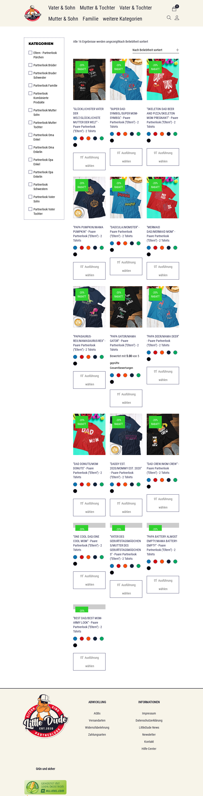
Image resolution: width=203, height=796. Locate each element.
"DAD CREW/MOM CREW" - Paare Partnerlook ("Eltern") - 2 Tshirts (163, 468)
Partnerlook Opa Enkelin (43, 174)
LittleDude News (122, 727)
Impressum (122, 713)
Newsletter (122, 735)
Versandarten (81, 720)
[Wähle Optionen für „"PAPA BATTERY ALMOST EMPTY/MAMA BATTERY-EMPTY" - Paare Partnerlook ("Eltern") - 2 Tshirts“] (163, 585)
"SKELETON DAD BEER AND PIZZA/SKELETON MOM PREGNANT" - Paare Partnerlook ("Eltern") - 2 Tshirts (162, 117)
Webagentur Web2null (142, 773)
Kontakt (122, 742)
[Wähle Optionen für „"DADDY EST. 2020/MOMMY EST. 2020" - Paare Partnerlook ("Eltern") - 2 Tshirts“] (126, 507)
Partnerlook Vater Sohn (44, 199)
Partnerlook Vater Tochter (44, 211)
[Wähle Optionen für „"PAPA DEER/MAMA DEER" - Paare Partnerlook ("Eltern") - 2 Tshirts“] (163, 375)
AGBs (81, 713)
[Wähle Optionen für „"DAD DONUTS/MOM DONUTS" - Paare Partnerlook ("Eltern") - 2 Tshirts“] (89, 507)
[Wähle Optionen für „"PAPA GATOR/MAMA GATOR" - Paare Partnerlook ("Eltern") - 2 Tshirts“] (126, 398)
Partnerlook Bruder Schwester (45, 75)
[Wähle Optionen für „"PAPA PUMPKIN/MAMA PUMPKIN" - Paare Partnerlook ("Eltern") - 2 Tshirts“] (89, 271)
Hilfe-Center (122, 749)
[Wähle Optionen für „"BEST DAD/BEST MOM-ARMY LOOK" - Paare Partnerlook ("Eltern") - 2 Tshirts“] (89, 662)
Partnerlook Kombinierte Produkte (41, 98)
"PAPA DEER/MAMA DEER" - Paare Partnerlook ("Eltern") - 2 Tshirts (163, 341)
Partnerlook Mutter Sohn (45, 112)
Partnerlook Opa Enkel (43, 162)
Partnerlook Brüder (45, 65)
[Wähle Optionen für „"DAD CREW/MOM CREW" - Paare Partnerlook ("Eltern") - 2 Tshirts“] (163, 503)
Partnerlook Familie (45, 85)
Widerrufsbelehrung (81, 727)
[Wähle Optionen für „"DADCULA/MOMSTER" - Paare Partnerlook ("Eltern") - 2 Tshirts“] (126, 266)
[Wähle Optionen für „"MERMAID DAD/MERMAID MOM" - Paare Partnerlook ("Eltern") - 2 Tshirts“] (163, 271)
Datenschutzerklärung (122, 720)
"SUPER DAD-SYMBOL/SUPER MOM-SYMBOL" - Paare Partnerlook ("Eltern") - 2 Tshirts (124, 117)
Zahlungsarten (81, 735)
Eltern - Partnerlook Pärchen (45, 55)
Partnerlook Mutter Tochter (45, 125)
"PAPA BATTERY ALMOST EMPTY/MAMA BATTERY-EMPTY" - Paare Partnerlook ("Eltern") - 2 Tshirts (162, 545)
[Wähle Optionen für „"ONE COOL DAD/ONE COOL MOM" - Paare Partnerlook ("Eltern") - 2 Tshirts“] (89, 580)
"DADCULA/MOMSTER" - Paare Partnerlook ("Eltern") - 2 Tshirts (124, 231)
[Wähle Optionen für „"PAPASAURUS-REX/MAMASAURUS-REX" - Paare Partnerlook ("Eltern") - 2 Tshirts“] (89, 380)
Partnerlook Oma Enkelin (43, 150)
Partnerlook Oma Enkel (43, 137)
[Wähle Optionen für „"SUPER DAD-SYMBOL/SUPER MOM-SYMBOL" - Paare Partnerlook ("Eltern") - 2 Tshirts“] (126, 157)
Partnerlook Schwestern (40, 187)
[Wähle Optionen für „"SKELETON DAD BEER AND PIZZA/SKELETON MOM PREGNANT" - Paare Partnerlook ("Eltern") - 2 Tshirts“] (163, 157)
